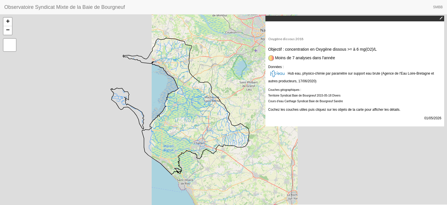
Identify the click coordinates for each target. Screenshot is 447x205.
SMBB (438, 7)
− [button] (8, 30)
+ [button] (8, 22)
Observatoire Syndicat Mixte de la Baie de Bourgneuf (64, 7)
